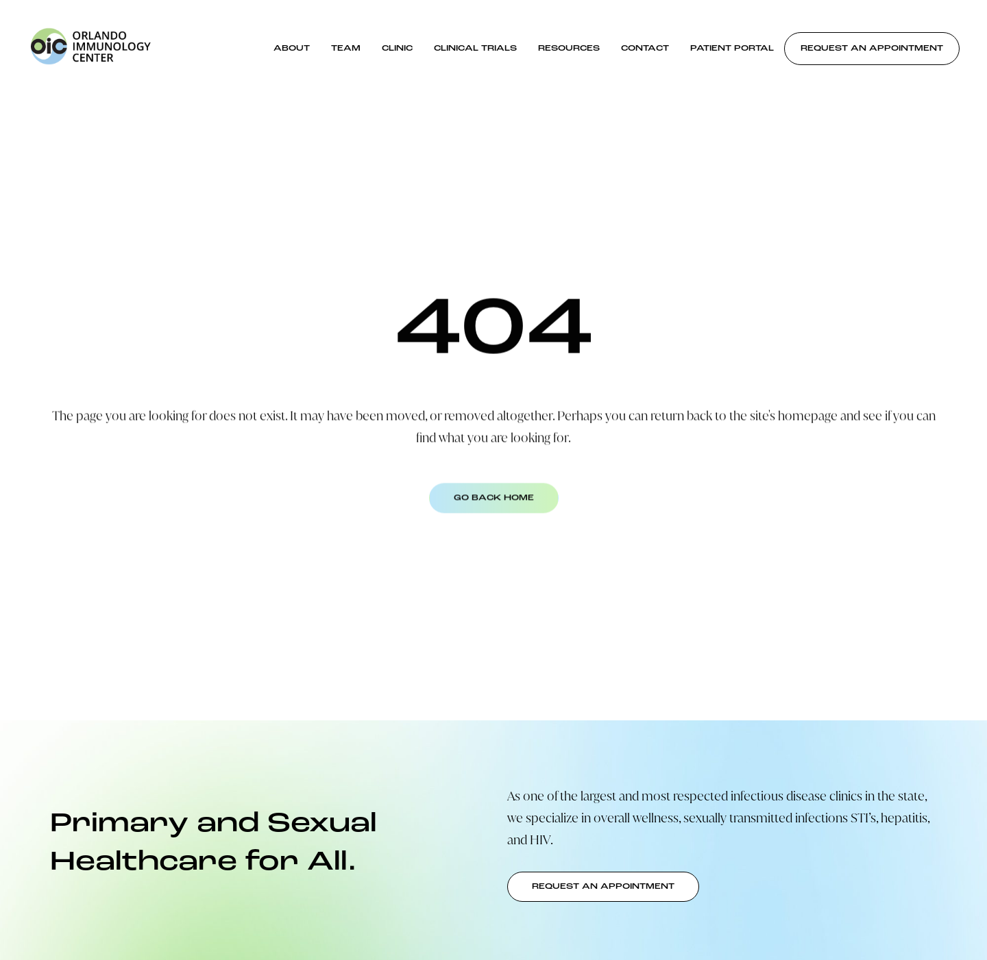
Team (346, 49)
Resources (569, 49)
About (291, 49)
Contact (645, 49)
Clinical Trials (475, 49)
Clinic (397, 49)
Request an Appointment (872, 49)
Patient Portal (732, 49)
